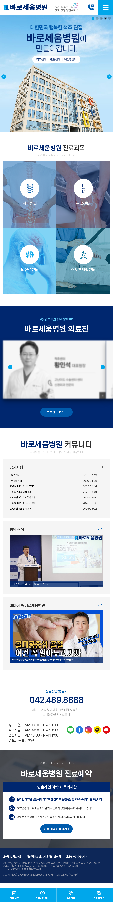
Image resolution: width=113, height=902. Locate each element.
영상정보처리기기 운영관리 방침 (43, 861)
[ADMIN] (73, 879)
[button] (109, 77)
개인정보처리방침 (12, 861)
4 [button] (105, 18)
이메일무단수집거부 (76, 861)
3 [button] (101, 18)
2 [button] (97, 18)
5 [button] (109, 18)
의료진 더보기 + (56, 417)
